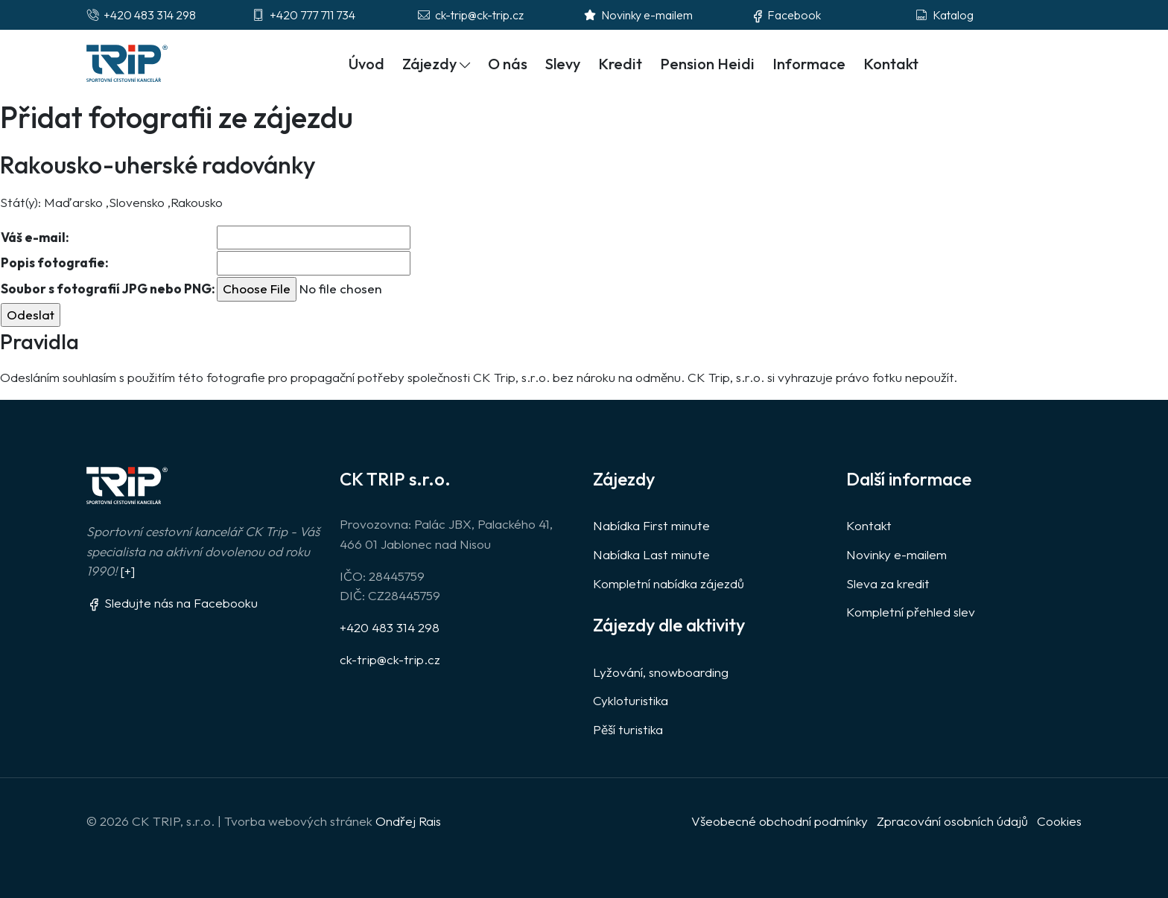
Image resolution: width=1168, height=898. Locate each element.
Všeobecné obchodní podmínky (779, 821)
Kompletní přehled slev (910, 612)
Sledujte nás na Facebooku (172, 603)
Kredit (620, 63)
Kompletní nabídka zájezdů (668, 583)
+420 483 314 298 (389, 627)
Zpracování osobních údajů (952, 821)
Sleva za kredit (888, 583)
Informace (808, 63)
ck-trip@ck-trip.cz (390, 659)
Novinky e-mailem (896, 554)
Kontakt (890, 63)
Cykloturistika (630, 700)
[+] (127, 571)
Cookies (1059, 821)
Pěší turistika (628, 729)
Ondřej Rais (408, 821)
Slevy (562, 63)
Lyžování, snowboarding (661, 672)
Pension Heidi (707, 63)
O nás (507, 63)
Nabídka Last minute (651, 554)
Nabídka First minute (651, 525)
